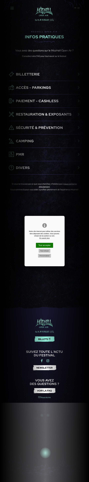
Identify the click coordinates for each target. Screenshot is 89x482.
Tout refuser (44, 251)
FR (75, 8)
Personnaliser (45, 256)
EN (79, 8)
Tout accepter (44, 245)
